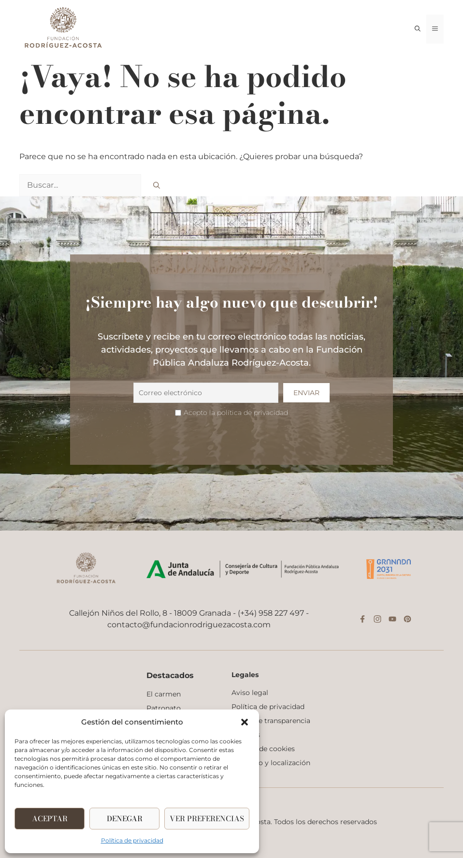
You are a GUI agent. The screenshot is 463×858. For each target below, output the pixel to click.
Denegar (125, 818)
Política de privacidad (132, 840)
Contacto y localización (271, 762)
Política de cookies (263, 748)
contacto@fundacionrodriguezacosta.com (189, 624)
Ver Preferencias (207, 818)
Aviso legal (250, 692)
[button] (244, 722)
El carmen (163, 694)
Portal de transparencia (271, 720)
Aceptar (50, 818)
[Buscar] (156, 185)
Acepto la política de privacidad (236, 412)
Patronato (163, 708)
